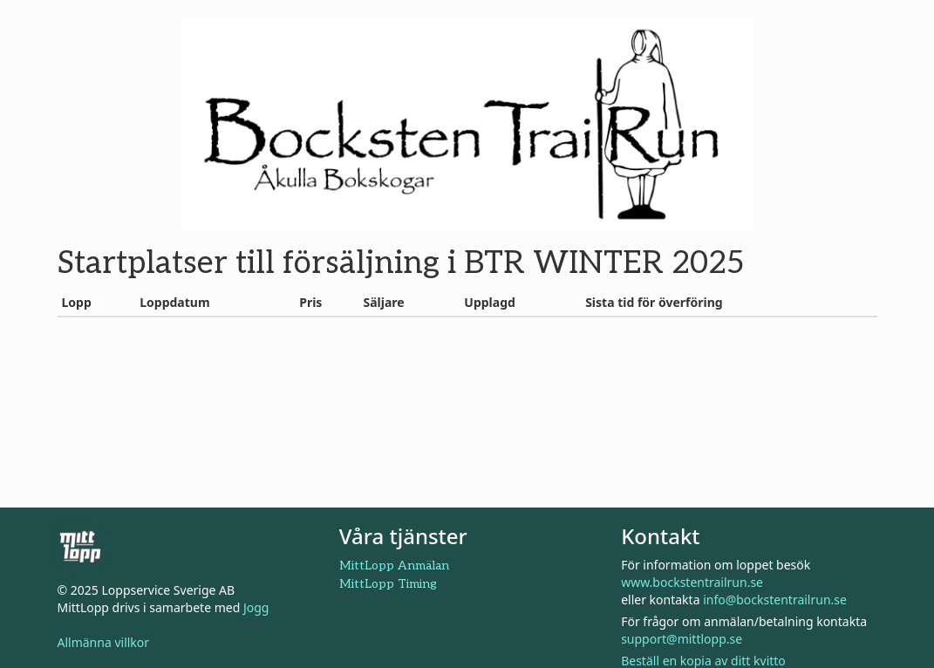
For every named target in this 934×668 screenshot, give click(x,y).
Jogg (256, 607)
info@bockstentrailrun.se (775, 599)
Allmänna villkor (104, 642)
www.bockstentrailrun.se (692, 582)
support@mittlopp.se (681, 639)
